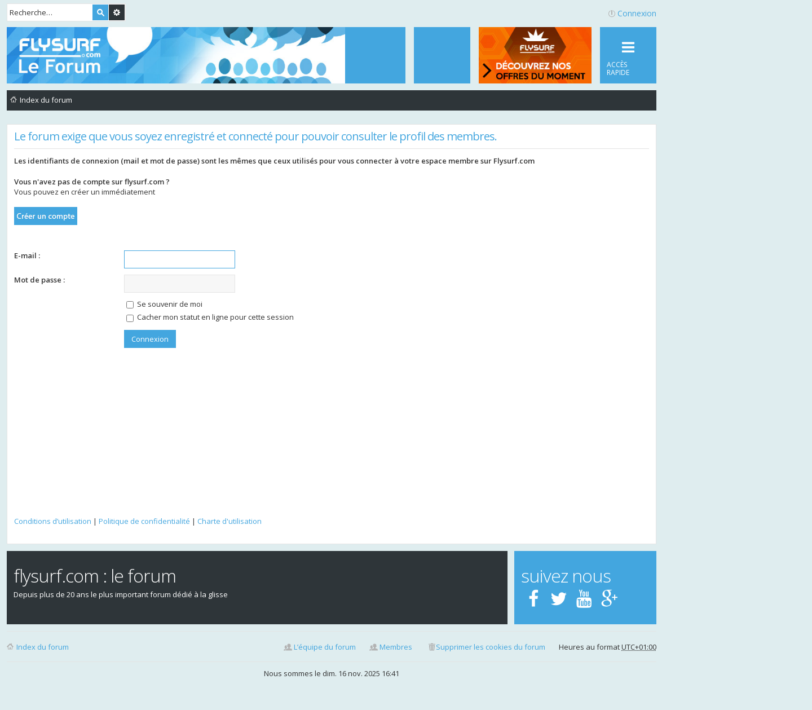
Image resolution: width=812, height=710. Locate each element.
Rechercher (100, 12)
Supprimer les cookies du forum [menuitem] (490, 647)
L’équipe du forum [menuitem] (325, 647)
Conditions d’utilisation (52, 521)
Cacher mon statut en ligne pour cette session (210, 317)
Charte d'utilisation (229, 521)
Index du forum (42, 647)
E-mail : (27, 255)
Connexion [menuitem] (636, 13)
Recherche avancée (117, 12)
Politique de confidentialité (144, 521)
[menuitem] (442, 55)
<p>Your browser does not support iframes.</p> (331, 442)
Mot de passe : (39, 280)
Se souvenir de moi (164, 304)
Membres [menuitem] (395, 647)
